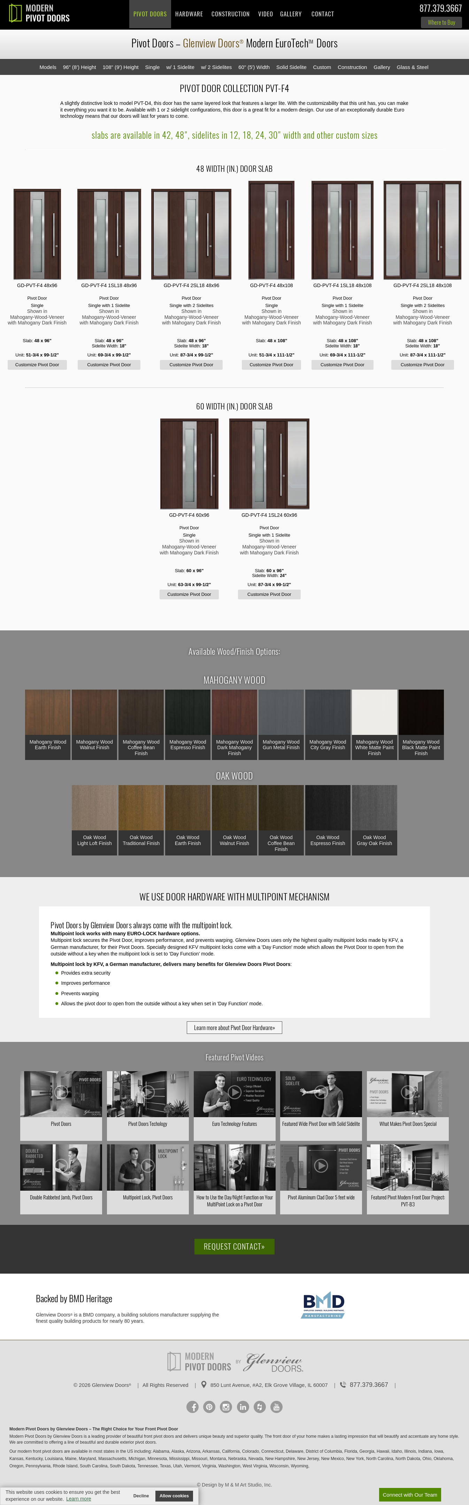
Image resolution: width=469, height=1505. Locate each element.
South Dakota (122, 1466)
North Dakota (407, 1458)
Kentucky (34, 1458)
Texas (165, 1466)
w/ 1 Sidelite (180, 67)
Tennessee (147, 1466)
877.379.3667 (441, 9)
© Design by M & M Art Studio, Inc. (234, 1485)
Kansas (16, 1458)
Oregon (16, 1466)
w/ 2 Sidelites (216, 67)
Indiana (425, 1451)
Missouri (199, 1458)
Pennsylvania (38, 1466)
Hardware (189, 14)
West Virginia (255, 1466)
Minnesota (157, 1458)
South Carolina (93, 1466)
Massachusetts (112, 1458)
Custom (322, 67)
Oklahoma (443, 1458)
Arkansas (211, 1451)
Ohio (426, 1458)
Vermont (192, 1466)
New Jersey (308, 1458)
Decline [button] (141, 1496)
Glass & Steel (413, 67)
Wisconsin (279, 1466)
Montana (218, 1458)
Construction (231, 14)
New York (355, 1458)
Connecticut (272, 1451)
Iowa (438, 1451)
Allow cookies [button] (174, 1496)
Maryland (87, 1458)
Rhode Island (65, 1466)
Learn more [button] (78, 1499)
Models (47, 67)
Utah (177, 1466)
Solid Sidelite (291, 67)
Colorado (250, 1451)
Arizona (193, 1451)
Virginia (209, 1466)
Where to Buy (441, 22)
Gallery (291, 14)
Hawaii (383, 1451)
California (231, 1451)
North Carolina (379, 1458)
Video (265, 14)
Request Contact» (234, 1246)
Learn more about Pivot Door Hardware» (234, 1027)
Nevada (255, 1458)
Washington (229, 1466)
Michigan (137, 1458)
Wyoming (299, 1466)
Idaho (397, 1451)
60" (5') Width (254, 67)
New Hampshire (280, 1458)
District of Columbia (324, 1451)
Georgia (367, 1451)
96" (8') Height (79, 67)
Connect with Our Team (410, 1495)
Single (152, 67)
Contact (323, 14)
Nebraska (237, 1458)
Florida (350, 1451)
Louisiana (54, 1458)
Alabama (161, 1451)
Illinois (410, 1451)
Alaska (177, 1451)
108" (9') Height (120, 67)
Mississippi (179, 1458)
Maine (71, 1458)
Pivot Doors (150, 14)
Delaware (294, 1451)
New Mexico (332, 1458)
